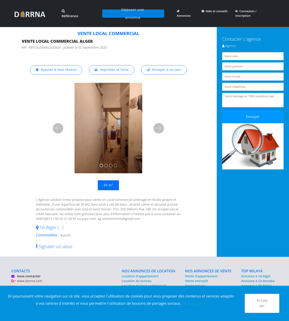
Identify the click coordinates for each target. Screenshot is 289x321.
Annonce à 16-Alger (255, 276)
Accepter (262, 303)
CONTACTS (20, 271)
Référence (70, 13)
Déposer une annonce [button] (132, 14)
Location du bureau (136, 281)
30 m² (108, 185)
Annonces (184, 13)
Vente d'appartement (201, 276)
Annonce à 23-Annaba (257, 281)
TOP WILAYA (252, 271)
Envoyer (253, 116)
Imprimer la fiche (112, 70)
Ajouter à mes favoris (56, 70)
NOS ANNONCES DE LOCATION (148, 271)
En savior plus (194, 303)
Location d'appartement (140, 276)
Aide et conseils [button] (215, 11)
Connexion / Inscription (245, 13)
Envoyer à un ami (164, 70)
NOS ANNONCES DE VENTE (208, 271)
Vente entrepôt (196, 281)
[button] (58, 128)
